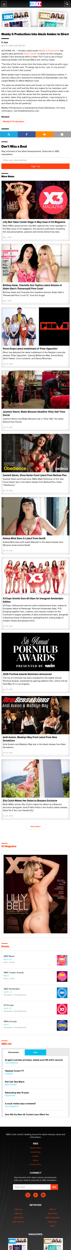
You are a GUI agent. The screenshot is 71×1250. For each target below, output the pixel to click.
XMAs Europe (10, 1021)
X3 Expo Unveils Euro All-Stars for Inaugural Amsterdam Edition (33, 600)
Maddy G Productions (49, 50)
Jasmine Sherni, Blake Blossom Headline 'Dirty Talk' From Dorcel (34, 413)
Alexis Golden (30, 53)
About (35, 1160)
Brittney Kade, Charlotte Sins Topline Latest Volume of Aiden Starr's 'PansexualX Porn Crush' (32, 287)
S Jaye (4, 42)
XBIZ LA (52, 1209)
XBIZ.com (18, 1209)
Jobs (35, 1052)
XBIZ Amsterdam (12, 988)
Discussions (13, 1052)
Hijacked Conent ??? (14, 1071)
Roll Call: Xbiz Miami (14, 1082)
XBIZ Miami (9, 956)
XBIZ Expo (52, 1221)
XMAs (52, 1225)
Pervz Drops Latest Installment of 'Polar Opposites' (30, 349)
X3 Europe (9, 1005)
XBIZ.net (6, 1043)
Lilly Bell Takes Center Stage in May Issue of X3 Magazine (34, 222)
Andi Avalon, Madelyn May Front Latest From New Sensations (30, 739)
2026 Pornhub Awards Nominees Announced (27, 674)
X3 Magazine (8, 846)
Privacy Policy (35, 1164)
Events (5, 946)
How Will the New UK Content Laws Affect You (27, 1114)
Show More (36, 826)
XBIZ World (18, 1217)
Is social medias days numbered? (20, 1103)
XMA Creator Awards (14, 972)
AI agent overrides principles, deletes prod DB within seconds (34, 1060)
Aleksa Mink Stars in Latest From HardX (24, 538)
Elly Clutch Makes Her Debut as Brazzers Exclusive (30, 801)
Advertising (35, 1152)
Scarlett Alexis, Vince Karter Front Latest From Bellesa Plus (35, 475)
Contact (35, 1156)
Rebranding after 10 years (17, 1092)
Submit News (35, 1147)
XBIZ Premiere (18, 1221)
